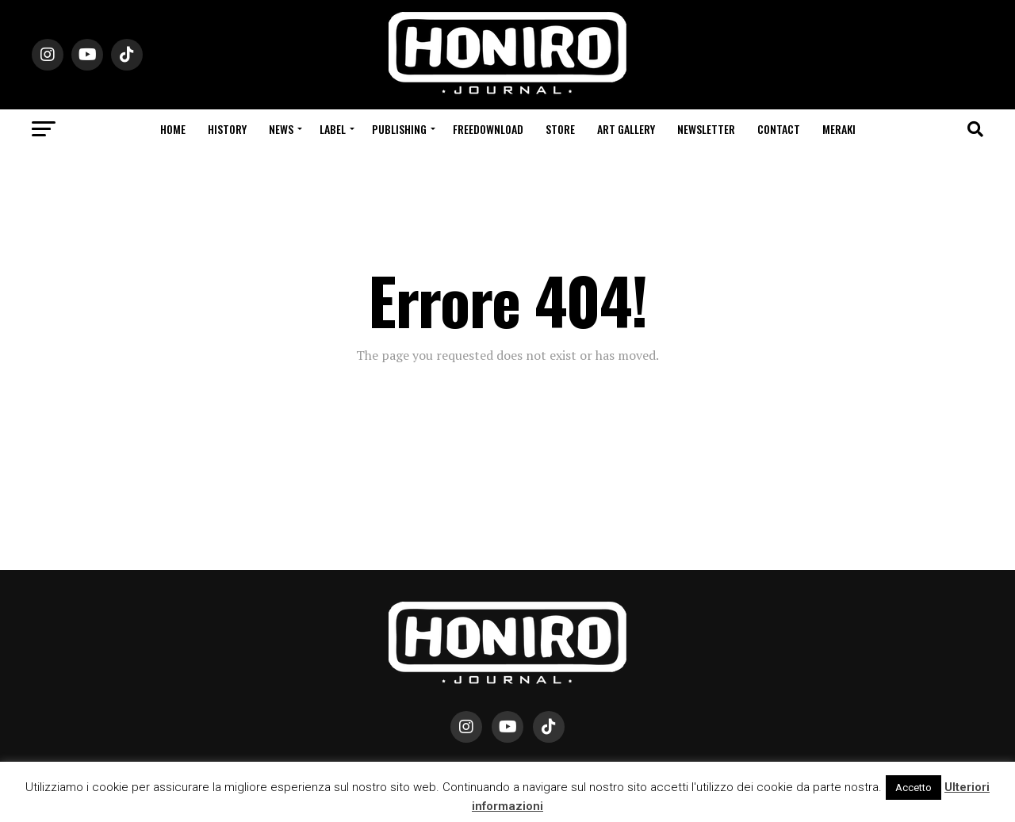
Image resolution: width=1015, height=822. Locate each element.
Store (560, 128)
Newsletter (706, 128)
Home (173, 128)
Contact (778, 128)
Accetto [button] (913, 787)
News (281, 128)
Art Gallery (626, 128)
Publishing (399, 128)
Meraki (839, 128)
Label (333, 128)
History (227, 128)
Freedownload (488, 128)
